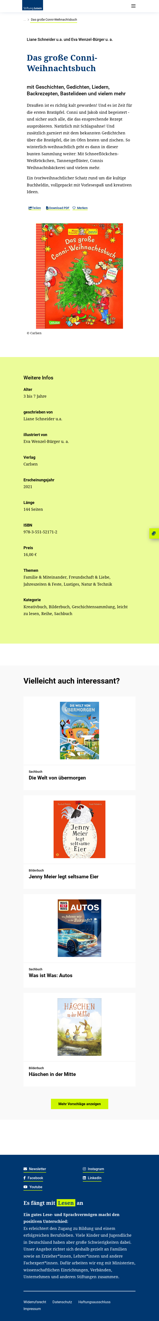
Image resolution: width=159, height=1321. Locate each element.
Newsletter (34, 1169)
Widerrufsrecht (34, 1302)
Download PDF (58, 208)
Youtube (32, 1187)
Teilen (35, 208)
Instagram (93, 1169)
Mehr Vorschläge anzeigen (79, 1104)
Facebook (33, 1178)
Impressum (32, 1309)
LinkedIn (92, 1178)
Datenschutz (62, 1302)
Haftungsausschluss (94, 1302)
